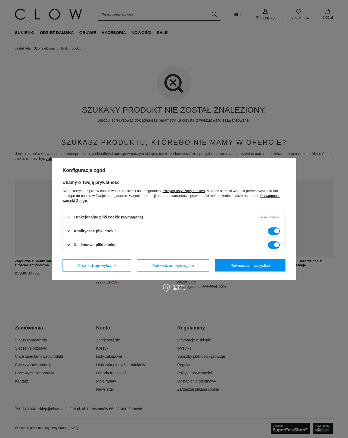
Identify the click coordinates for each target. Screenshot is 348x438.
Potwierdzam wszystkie (250, 265)
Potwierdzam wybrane (97, 265)
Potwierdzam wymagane (173, 265)
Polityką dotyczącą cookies (184, 191)
